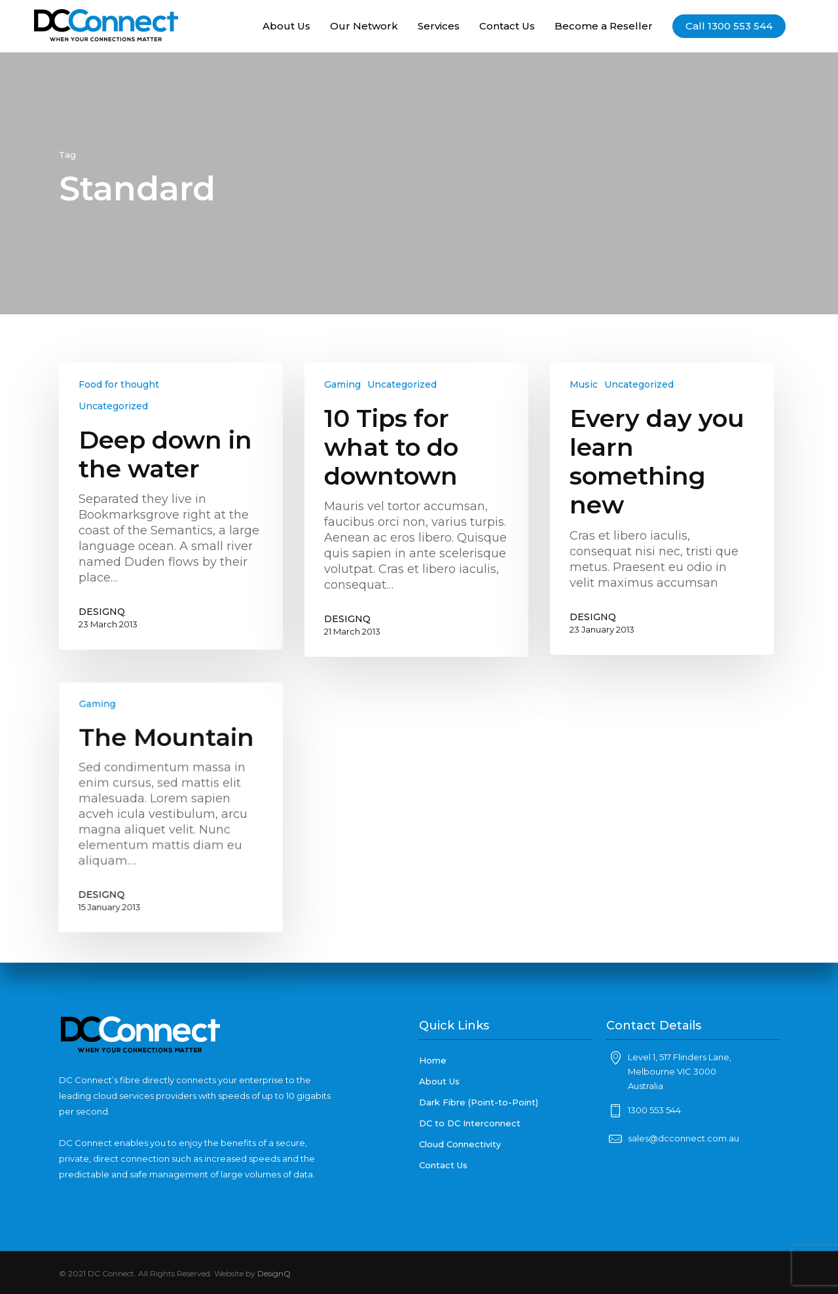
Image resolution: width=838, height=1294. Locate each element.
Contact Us (507, 26)
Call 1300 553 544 (729, 26)
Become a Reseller (604, 26)
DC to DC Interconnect (469, 1123)
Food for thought (119, 384)
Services (439, 26)
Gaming (342, 384)
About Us (286, 26)
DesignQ (274, 1273)
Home (432, 1060)
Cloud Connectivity (460, 1144)
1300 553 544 (654, 1110)
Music (584, 384)
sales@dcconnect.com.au (683, 1138)
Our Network (364, 26)
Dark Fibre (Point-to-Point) (478, 1102)
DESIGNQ (102, 612)
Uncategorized (113, 406)
